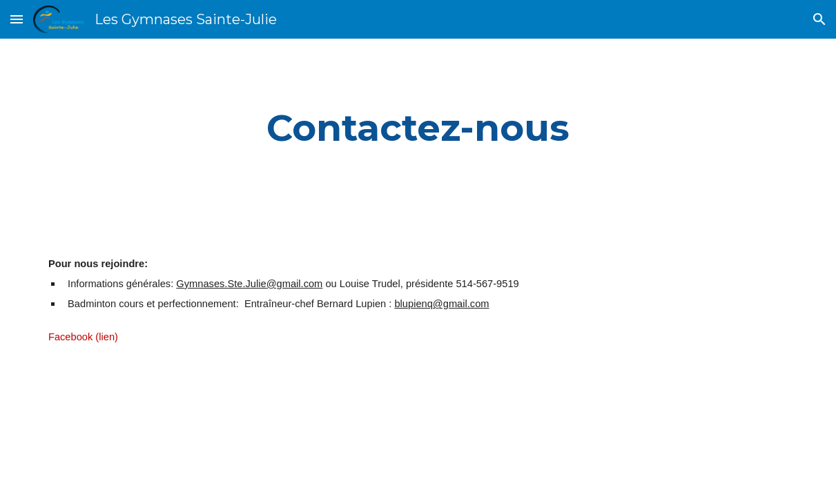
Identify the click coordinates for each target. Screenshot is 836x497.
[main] (418, 128)
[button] (16, 19)
